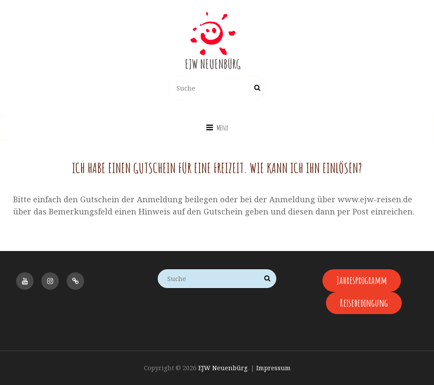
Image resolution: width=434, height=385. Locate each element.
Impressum (273, 368)
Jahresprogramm (361, 280)
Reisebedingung (364, 302)
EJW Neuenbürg (213, 64)
